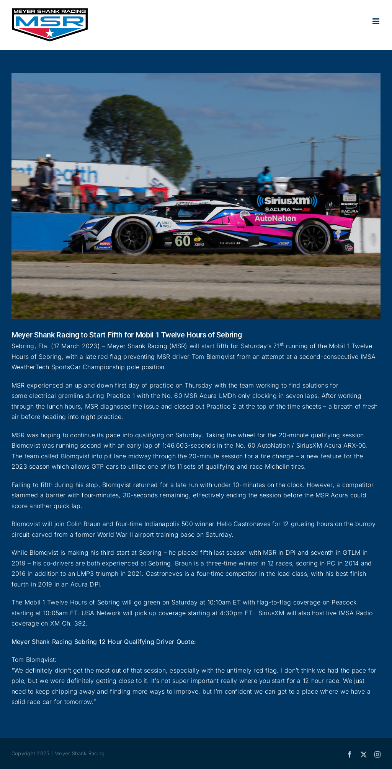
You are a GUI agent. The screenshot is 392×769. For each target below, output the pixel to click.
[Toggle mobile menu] (376, 21)
